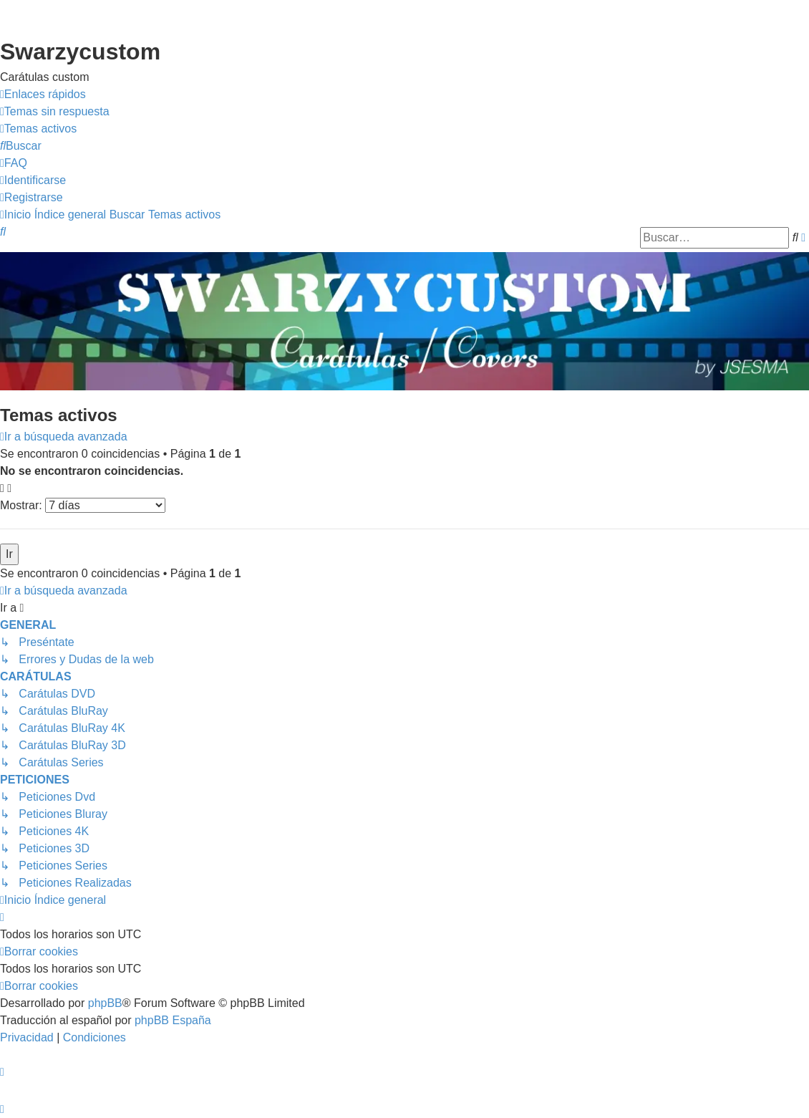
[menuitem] (55, 111)
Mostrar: (82, 505)
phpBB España (173, 1020)
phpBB (105, 1003)
